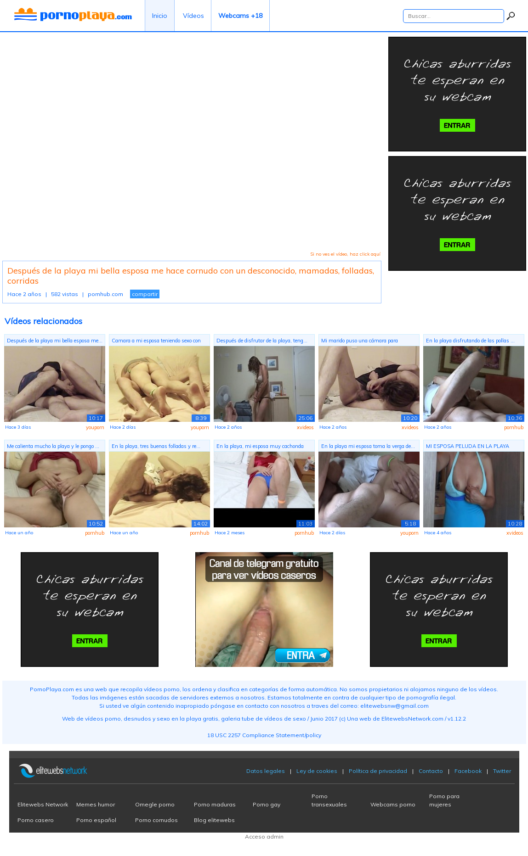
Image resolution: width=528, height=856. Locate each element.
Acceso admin (264, 836)
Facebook (468, 770)
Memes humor (95, 804)
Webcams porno (392, 804)
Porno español (96, 820)
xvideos (305, 427)
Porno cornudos (156, 820)
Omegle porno (155, 804)
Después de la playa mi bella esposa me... (54, 340)
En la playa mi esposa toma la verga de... (368, 446)
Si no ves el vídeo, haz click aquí (345, 254)
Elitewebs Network (42, 804)
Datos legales (265, 770)
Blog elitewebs (214, 820)
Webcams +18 (240, 15)
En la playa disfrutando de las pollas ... (470, 340)
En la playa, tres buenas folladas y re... (156, 446)
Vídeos (193, 15)
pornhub (513, 427)
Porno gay (266, 804)
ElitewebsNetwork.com (412, 718)
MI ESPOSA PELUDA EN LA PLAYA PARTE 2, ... (467, 447)
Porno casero (35, 820)
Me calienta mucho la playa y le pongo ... (53, 446)
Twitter (502, 770)
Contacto (431, 770)
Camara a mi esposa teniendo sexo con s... (156, 341)
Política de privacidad (378, 770)
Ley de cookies (316, 770)
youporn (95, 427)
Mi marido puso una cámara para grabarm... (359, 341)
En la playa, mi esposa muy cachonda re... (260, 447)
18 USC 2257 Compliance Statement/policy (264, 735)
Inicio (159, 15)
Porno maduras (215, 804)
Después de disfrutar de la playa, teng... (261, 340)
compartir (145, 294)
